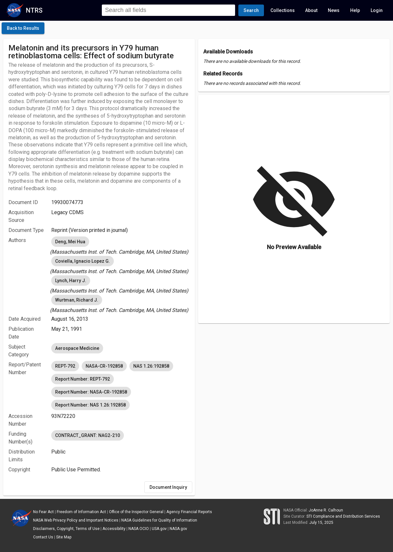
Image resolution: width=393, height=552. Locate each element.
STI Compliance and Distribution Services (343, 516)
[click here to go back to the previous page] (23, 28)
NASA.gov (178, 528)
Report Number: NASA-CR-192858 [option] (91, 392)
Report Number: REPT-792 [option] (82, 379)
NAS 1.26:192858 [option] (151, 366)
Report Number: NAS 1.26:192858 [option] (90, 405)
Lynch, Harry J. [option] (70, 280)
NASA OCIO (138, 528)
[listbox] (120, 245)
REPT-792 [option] (65, 366)
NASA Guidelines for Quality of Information (159, 520)
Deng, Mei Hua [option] (70, 241)
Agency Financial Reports (189, 512)
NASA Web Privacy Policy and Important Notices (75, 520)
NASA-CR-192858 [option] (104, 366)
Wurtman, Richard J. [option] (76, 300)
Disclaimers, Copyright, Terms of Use (66, 528)
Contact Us (43, 537)
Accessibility (113, 528)
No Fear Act (43, 512)
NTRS (34, 10)
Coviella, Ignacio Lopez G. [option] (82, 261)
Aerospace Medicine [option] (77, 348)
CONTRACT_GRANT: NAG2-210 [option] (87, 435)
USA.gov (159, 528)
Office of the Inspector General (136, 512)
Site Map (63, 537)
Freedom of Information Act (81, 512)
